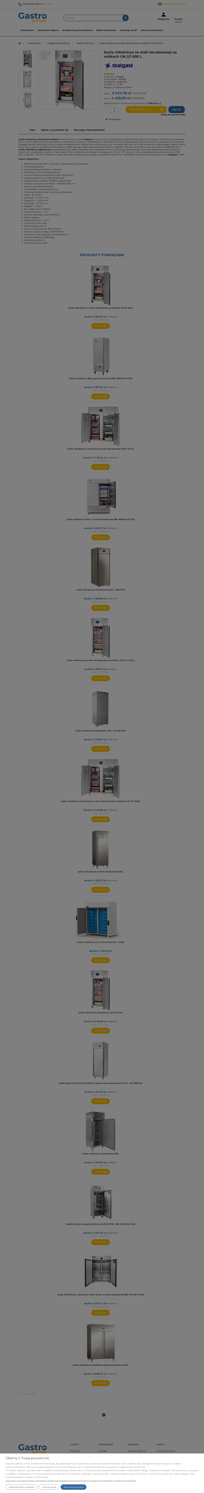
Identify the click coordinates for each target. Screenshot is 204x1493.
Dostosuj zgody (49, 1487)
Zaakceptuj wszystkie (73, 1487)
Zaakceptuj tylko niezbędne (22, 1487)
